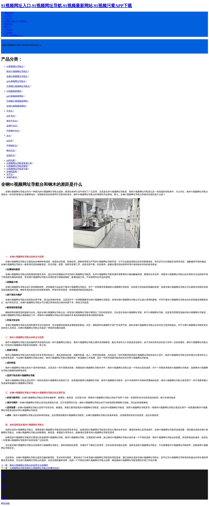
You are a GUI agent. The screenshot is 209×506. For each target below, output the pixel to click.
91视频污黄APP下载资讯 (15, 21)
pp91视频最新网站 (14, 96)
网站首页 (8, 13)
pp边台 (9, 140)
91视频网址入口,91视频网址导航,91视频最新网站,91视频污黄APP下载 (66, 5)
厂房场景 (8, 30)
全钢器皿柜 (11, 171)
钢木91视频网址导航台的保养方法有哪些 (29, 465)
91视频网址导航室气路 (17, 169)
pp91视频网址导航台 (16, 81)
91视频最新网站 (13, 91)
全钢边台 (10, 155)
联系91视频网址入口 (13, 35)
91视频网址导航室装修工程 (19, 163)
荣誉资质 (8, 24)
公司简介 (8, 16)
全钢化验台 (11, 177)
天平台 (9, 174)
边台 (8, 136)
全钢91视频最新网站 (16, 106)
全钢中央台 (11, 126)
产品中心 (8, 18)
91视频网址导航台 (14, 66)
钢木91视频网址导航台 (17, 71)
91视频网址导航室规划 (17, 166)
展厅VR (7, 27)
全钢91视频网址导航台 (17, 76)
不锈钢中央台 (12, 131)
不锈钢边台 (11, 145)
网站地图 (5, 503)
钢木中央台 (11, 121)
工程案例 (8, 32)
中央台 (9, 111)
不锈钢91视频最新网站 (17, 101)
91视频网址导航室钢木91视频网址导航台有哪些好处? (35, 468)
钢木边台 (10, 150)
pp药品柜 (10, 160)
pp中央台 (10, 116)
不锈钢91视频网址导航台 (18, 86)
